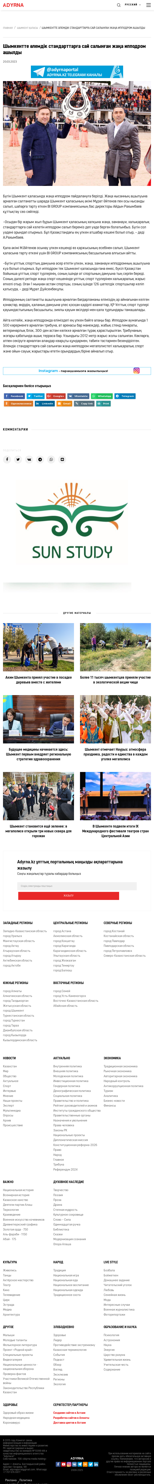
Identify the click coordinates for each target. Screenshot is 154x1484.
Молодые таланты (15, 1330)
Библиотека (61, 1220)
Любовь (109, 1280)
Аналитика (111, 1086)
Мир (5, 1062)
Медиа (7, 1300)
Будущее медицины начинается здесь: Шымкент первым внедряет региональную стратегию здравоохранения (38, 754)
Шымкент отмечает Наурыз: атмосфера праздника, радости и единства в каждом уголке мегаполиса (116, 754)
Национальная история (18, 1180)
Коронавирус (11, 1413)
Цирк (6, 1290)
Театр (7, 1275)
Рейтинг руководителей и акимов (75, 1096)
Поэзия (58, 1185)
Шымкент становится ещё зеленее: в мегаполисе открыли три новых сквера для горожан (38, 831)
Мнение (8, 1086)
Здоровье (59, 1325)
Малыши (8, 1325)
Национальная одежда (68, 1280)
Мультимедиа (12, 1101)
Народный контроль (117, 1071)
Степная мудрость (65, 1200)
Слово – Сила (62, 1210)
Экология (59, 1375)
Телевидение (11, 1285)
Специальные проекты (18, 1345)
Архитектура (11, 1305)
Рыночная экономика (118, 1062)
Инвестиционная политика (70, 1071)
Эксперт (8, 1096)
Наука (107, 1335)
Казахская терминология (69, 1340)
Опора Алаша (62, 1234)
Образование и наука (120, 1317)
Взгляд (57, 1360)
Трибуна (58, 1155)
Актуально (61, 1049)
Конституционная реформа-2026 (75, 1135)
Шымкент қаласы (27, 28)
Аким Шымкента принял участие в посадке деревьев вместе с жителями (38, 680)
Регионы (59, 1370)
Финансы (110, 1096)
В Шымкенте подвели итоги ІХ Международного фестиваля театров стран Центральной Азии (115, 831)
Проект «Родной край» (18, 1340)
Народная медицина (16, 1408)
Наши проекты (12, 1091)
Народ (57, 1145)
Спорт (7, 1076)
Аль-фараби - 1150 (15, 1224)
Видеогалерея (12, 1350)
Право (57, 1140)
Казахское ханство (15, 1190)
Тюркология (11, 1200)
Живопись (9, 1260)
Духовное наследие (68, 1172)
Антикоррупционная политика (123, 1076)
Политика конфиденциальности (33, 1473)
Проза (57, 1190)
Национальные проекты (69, 1125)
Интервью (9, 1081)
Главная (8, 28)
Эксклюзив (60, 1365)
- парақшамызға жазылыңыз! (73, 371)
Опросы (8, 1106)
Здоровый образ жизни (18, 1403)
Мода (107, 1290)
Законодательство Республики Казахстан (23, 1380)
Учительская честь (116, 1355)
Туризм (108, 1081)
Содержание (112, 1360)
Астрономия (112, 1330)
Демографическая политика (72, 1081)
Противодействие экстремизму (74, 1335)
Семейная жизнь (115, 1285)
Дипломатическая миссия (70, 1130)
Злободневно (63, 1317)
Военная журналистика (119, 1300)
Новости (9, 1049)
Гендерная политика (66, 1076)
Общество (9, 1066)
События (59, 1345)
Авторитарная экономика (120, 1066)
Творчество (60, 1180)
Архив (7, 1111)
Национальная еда (65, 1270)
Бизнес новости (114, 1091)
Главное (58, 1150)
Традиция (59, 1260)
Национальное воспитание (71, 1275)
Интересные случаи (117, 1295)
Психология (111, 1325)
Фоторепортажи (114, 1305)
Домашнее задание (117, 1270)
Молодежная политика (68, 1066)
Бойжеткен (111, 1266)
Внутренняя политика (67, 1056)
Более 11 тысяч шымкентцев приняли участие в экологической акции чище (115, 680)
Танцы (7, 1266)
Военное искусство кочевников (23, 1210)
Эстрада (8, 1295)
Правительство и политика (71, 1091)
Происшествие (13, 1115)
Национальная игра (66, 1266)
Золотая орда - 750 (15, 1220)
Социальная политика (67, 1086)
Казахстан (10, 1056)
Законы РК (60, 1120)
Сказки (58, 1224)
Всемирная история (16, 1185)
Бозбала (109, 1260)
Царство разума (114, 1345)
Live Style (111, 1253)
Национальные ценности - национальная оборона (20, 1357)
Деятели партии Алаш (17, 1195)
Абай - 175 (9, 1230)
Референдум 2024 (65, 1160)
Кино (6, 1280)
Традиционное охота (67, 1285)
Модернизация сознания (69, 1230)
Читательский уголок (118, 1275)
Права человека (63, 1115)
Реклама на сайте (11, 1473)
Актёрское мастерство (18, 1270)
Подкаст (58, 1350)
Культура (10, 1253)
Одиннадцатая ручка (66, 1215)
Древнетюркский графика (20, 1215)
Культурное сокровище (68, 1205)
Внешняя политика (65, 1062)
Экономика (112, 1049)
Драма (57, 1195)
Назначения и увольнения (70, 1111)
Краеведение (11, 1205)
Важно (8, 1172)
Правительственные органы (71, 1106)
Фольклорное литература (20, 1335)
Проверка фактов (14, 1364)
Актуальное (10, 1071)
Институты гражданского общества (77, 1101)
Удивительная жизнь (117, 1350)
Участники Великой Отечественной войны (26, 1371)
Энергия (109, 1340)
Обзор (57, 1355)
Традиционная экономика (121, 1056)
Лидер (57, 1330)
